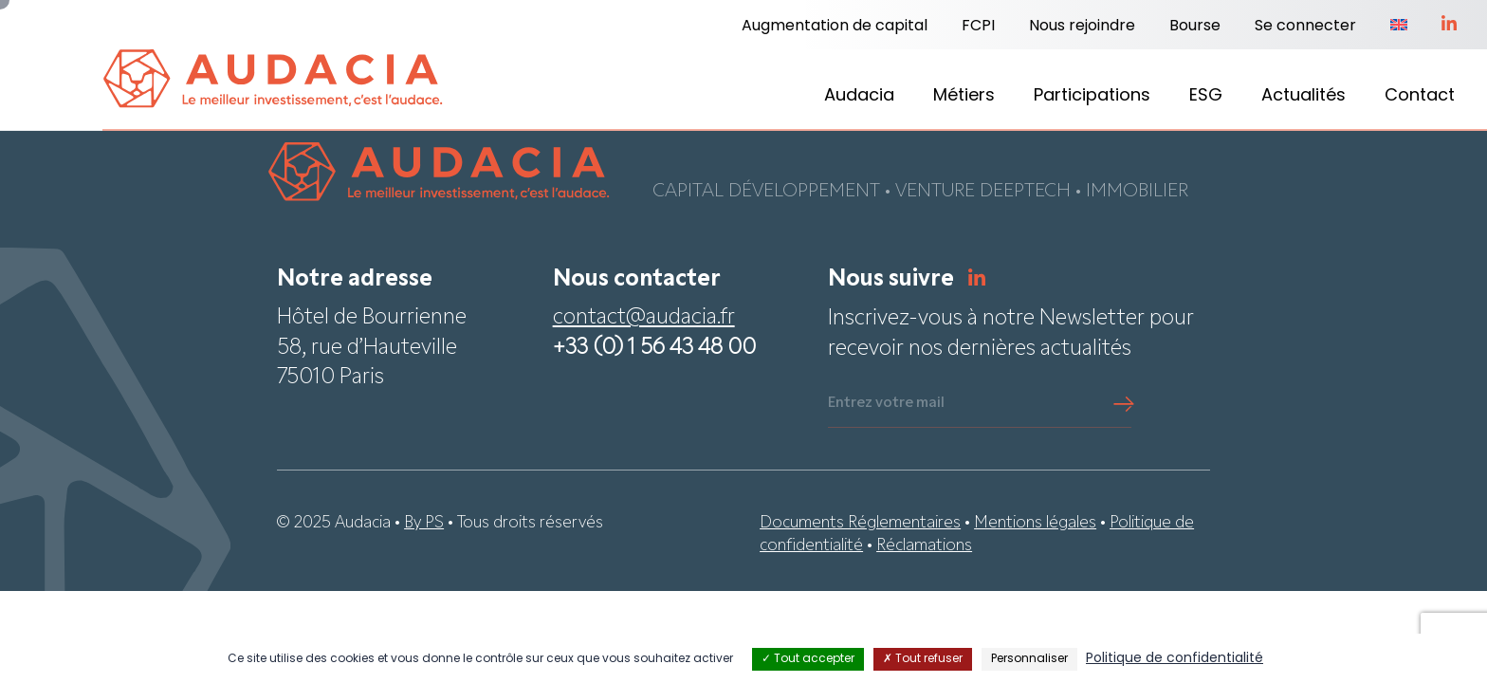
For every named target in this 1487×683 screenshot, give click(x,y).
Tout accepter (808, 659)
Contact (1420, 96)
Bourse (1195, 26)
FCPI (978, 26)
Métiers (964, 96)
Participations (1092, 96)
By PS (424, 524)
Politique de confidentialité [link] (1174, 659)
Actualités (1303, 96)
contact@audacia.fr (644, 320)
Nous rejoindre (1082, 26)
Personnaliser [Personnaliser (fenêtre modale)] (1029, 659)
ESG (1205, 96)
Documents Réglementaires (860, 524)
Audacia (859, 96)
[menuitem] (1399, 26)
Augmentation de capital (834, 26)
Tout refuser (923, 659)
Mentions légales (1035, 524)
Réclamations (924, 547)
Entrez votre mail (886, 405)
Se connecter (1305, 26)
